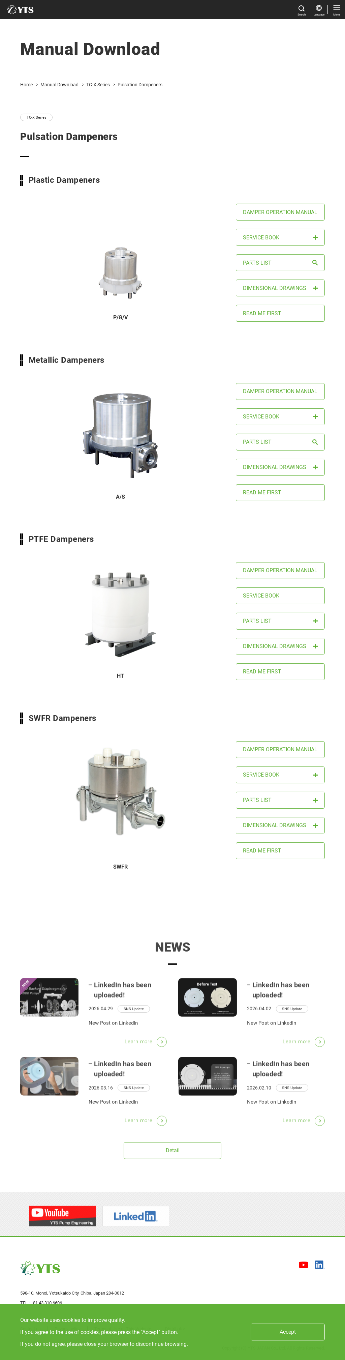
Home (26, 84)
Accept (288, 1332)
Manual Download (59, 84)
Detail (173, 1153)
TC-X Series (98, 84)
